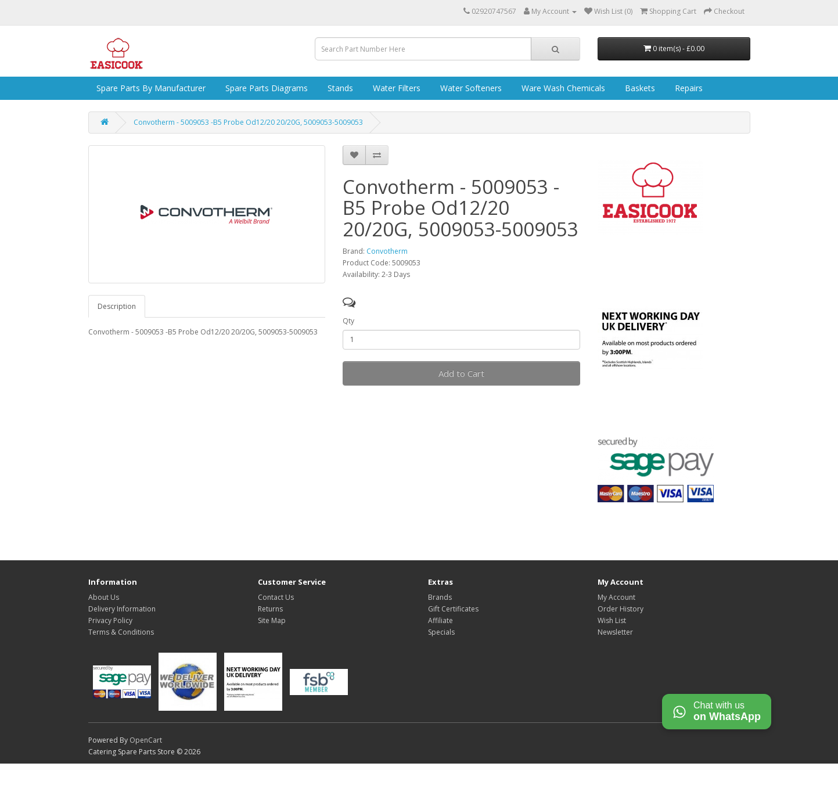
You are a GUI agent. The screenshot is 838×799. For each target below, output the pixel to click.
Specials (441, 632)
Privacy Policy (110, 620)
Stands (339, 87)
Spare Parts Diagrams (265, 87)
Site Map (272, 620)
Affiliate (440, 620)
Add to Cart (461, 373)
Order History (620, 609)
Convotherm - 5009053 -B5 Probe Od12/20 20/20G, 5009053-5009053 (248, 122)
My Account (616, 597)
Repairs (687, 87)
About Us (103, 597)
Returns (270, 609)
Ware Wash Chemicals (562, 87)
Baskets (639, 87)
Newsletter (615, 632)
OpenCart (146, 740)
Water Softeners (470, 87)
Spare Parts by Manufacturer (150, 87)
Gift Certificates (453, 609)
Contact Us (276, 597)
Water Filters (395, 87)
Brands (440, 597)
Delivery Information (122, 609)
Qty (348, 321)
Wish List (612, 620)
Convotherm (387, 251)
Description (117, 306)
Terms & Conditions (121, 632)
